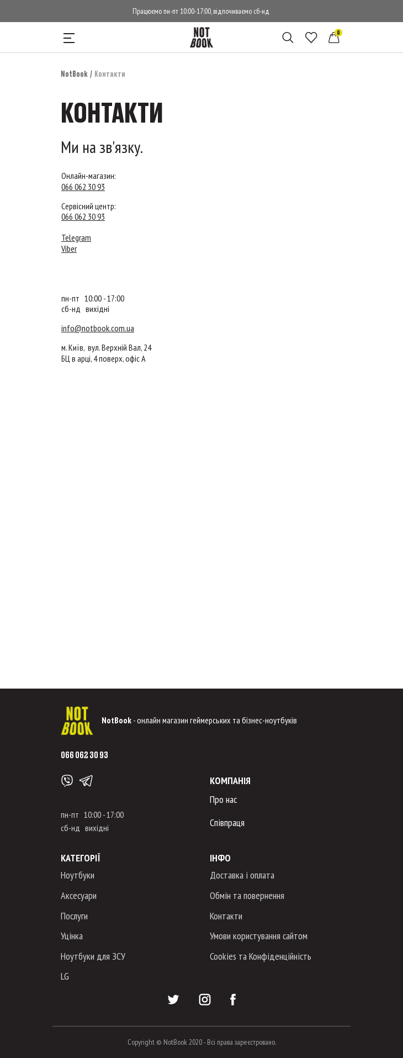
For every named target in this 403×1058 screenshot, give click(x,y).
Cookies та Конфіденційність (260, 956)
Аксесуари (79, 895)
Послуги (74, 915)
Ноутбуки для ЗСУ (93, 956)
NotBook (74, 73)
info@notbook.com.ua (97, 328)
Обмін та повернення (247, 895)
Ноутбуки (77, 875)
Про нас (223, 799)
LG (65, 976)
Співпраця (227, 822)
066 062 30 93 (83, 186)
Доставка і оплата (242, 875)
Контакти (226, 915)
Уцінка (72, 935)
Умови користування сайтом (258, 935)
